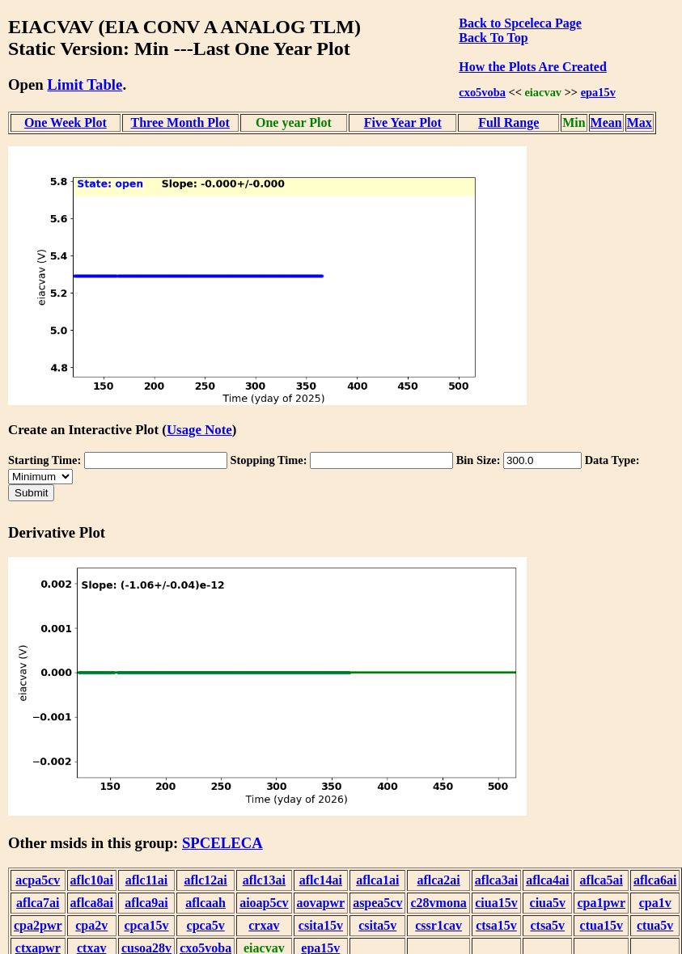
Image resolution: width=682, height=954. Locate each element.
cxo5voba (482, 92)
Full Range (508, 122)
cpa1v (655, 903)
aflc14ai (320, 880)
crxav (263, 925)
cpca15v (146, 925)
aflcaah (205, 903)
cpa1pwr (601, 903)
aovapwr (321, 903)
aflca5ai (601, 880)
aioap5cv (263, 903)
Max (639, 122)
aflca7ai (37, 903)
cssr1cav (438, 925)
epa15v (598, 92)
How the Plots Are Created (532, 67)
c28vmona (438, 903)
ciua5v (548, 903)
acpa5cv (37, 880)
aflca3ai (496, 880)
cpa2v (91, 925)
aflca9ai (146, 903)
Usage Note (199, 429)
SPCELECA (222, 842)
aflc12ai (205, 880)
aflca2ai (438, 880)
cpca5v (206, 925)
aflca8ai (91, 903)
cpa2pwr (38, 925)
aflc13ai (264, 880)
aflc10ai (91, 880)
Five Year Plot (403, 122)
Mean (606, 122)
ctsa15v (496, 925)
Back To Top (493, 37)
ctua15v (601, 925)
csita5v (377, 925)
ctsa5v (547, 925)
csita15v (321, 925)
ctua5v (655, 925)
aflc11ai (146, 880)
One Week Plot (65, 122)
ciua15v (496, 903)
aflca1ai (377, 880)
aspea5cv (377, 903)
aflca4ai (547, 880)
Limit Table (84, 84)
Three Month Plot (180, 122)
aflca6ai (654, 880)
